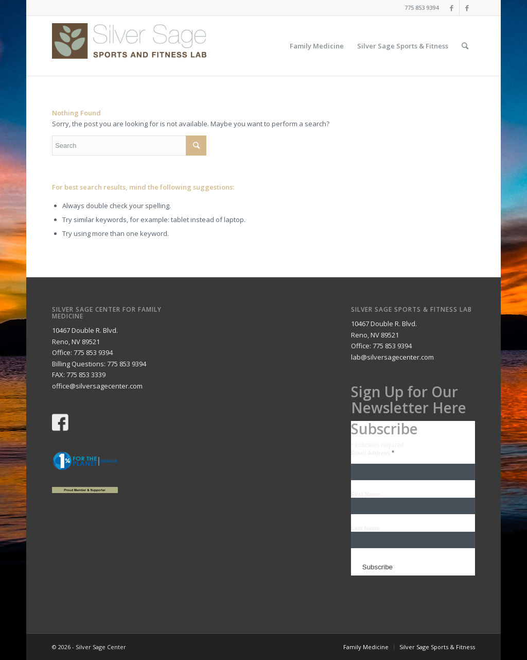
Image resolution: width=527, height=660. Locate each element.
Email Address (372, 453)
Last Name (365, 528)
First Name (365, 494)
